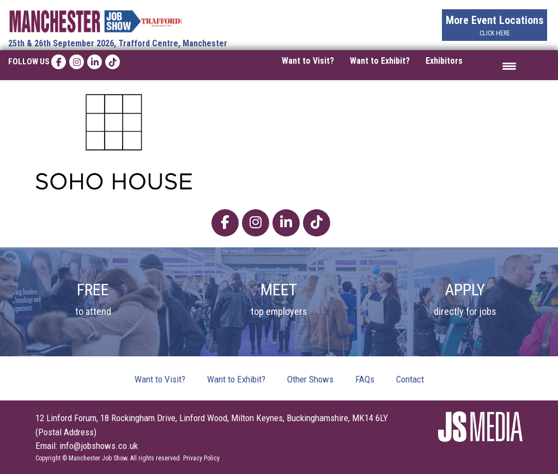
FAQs (364, 379)
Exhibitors (444, 61)
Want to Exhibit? (380, 61)
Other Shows (310, 379)
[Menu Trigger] (509, 65)
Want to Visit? (308, 61)
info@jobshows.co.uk (98, 445)
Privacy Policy (201, 458)
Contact (410, 379)
